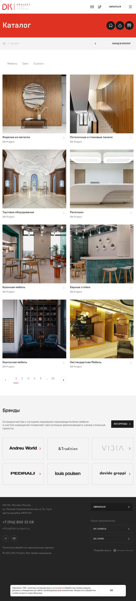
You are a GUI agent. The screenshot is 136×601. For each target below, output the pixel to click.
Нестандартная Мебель (101, 362)
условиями (58, 588)
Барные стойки (101, 287)
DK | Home (111, 539)
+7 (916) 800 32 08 (18, 522)
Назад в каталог (112, 43)
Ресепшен (101, 212)
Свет (25, 63)
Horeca (23, 9)
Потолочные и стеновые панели (101, 137)
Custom (39, 63)
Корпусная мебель (33, 362)
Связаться (115, 7)
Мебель (12, 63)
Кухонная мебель (33, 287)
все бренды (122, 424)
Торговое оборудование (33, 212)
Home (21, 7)
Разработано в (114, 550)
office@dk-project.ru (16, 528)
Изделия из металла (33, 137)
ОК (111, 590)
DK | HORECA (111, 529)
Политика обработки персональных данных (28, 547)
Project (24, 5)
